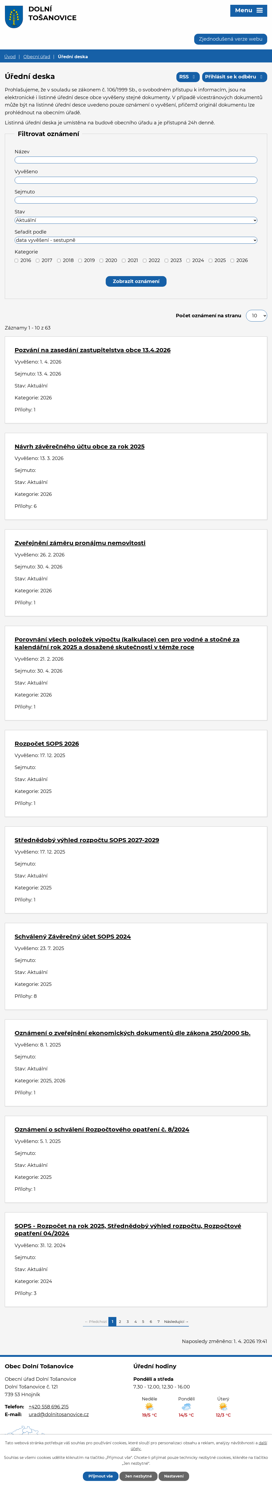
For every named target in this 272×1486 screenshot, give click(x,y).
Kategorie (26, 252)
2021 (133, 260)
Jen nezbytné (138, 1476)
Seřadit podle (30, 232)
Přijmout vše (100, 1476)
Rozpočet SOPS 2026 (47, 743)
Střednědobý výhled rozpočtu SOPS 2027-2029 (87, 840)
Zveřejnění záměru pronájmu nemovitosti (80, 543)
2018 (68, 260)
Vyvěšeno (26, 172)
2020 (111, 260)
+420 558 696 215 (49, 1407)
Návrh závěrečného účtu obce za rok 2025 (79, 446)
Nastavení (174, 1476)
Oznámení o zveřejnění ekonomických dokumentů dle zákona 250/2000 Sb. (132, 1033)
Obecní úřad (36, 56)
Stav (20, 212)
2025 (220, 260)
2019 (89, 260)
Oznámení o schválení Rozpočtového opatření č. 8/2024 (102, 1129)
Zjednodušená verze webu (230, 39)
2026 (242, 260)
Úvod (10, 56)
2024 (198, 260)
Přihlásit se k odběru (235, 77)
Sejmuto (25, 192)
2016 (25, 260)
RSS (188, 77)
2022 (154, 260)
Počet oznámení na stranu (208, 316)
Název (22, 152)
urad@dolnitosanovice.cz (59, 1414)
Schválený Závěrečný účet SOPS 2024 (73, 936)
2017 (47, 260)
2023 (176, 260)
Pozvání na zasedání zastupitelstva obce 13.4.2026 (93, 350)
